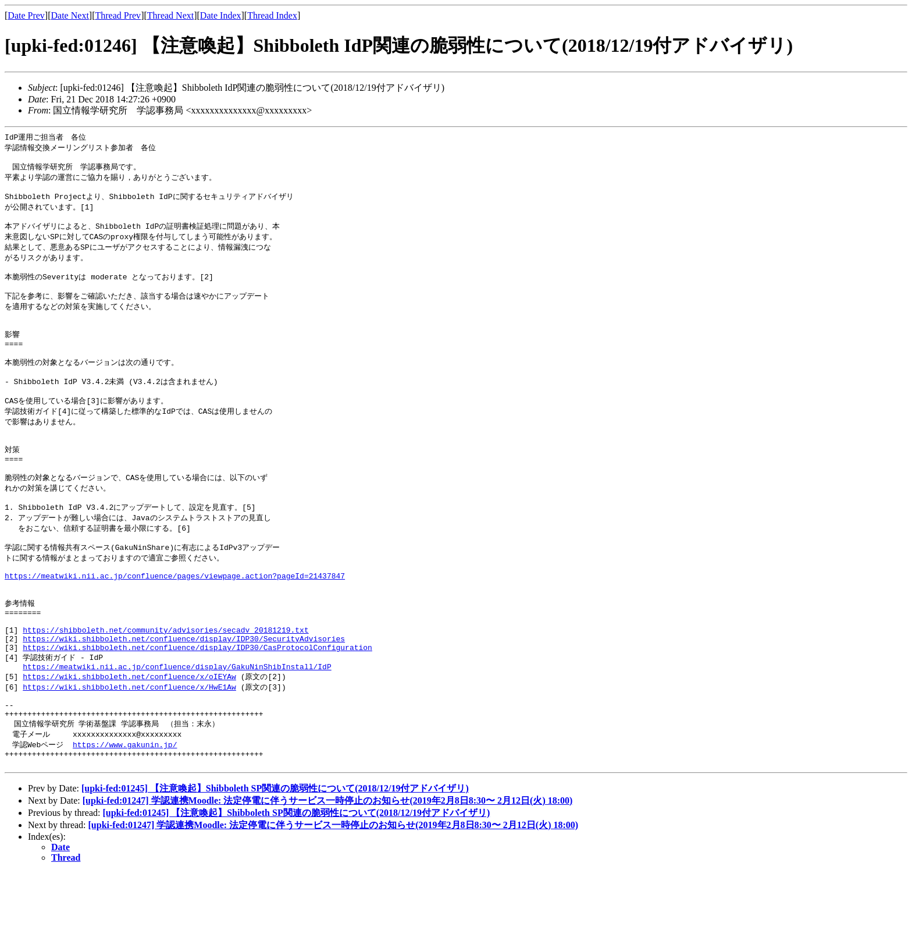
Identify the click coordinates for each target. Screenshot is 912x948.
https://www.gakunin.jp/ (125, 816)
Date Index (220, 15)
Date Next (70, 15)
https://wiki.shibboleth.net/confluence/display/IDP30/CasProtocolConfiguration (197, 709)
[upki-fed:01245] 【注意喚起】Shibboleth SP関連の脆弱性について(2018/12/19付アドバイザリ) (275, 864)
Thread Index (272, 15)
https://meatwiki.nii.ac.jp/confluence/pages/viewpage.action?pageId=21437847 (175, 624)
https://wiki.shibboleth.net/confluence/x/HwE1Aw (129, 752)
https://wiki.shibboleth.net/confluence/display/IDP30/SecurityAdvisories (184, 698)
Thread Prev (118, 15)
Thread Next (170, 15)
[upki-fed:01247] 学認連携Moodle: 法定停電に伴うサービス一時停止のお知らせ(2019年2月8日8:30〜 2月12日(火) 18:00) (328, 876)
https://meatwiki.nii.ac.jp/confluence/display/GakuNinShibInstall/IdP (177, 730)
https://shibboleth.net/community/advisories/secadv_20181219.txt (165, 688)
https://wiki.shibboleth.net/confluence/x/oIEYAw (129, 741)
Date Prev (26, 15)
